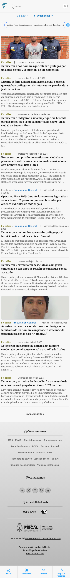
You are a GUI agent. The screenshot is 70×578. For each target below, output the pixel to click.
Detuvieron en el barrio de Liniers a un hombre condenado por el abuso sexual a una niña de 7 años (33, 347)
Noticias (40, 452)
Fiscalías (6, 62)
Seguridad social (42, 459)
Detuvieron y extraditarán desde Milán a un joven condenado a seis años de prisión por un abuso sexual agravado (34, 268)
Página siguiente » (35, 414)
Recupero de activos (22, 459)
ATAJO (18, 440)
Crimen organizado (52, 440)
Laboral (55, 446)
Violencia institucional (48, 465)
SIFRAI (55, 459)
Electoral (6, 190)
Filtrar (22, 15)
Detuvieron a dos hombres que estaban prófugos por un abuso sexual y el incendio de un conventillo (33, 67)
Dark (44, 512)
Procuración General (26, 190)
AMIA (10, 440)
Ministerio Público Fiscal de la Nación (43, 538)
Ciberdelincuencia (32, 440)
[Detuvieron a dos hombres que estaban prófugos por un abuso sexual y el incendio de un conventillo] (35, 47)
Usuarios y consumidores (22, 465)
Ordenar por (44, 15)
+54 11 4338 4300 (35, 553)
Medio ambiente (26, 452)
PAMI (49, 452)
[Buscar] (38, 6)
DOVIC (35, 446)
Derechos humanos (20, 446)
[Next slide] (68, 25)
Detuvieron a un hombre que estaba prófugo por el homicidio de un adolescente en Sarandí (32, 234)
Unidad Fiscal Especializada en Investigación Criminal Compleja (36, 25)
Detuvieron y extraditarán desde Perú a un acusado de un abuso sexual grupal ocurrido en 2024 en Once (34, 383)
